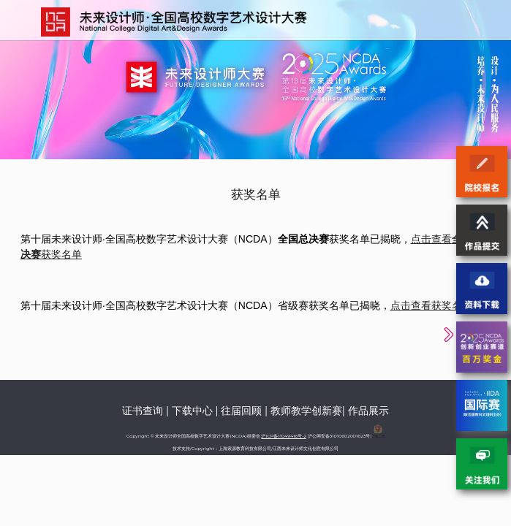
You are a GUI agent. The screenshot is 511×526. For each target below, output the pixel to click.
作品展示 (368, 410)
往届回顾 (241, 410)
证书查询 (142, 410)
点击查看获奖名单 (431, 305)
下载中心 (192, 410)
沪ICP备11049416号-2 (283, 436)
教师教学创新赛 (306, 410)
